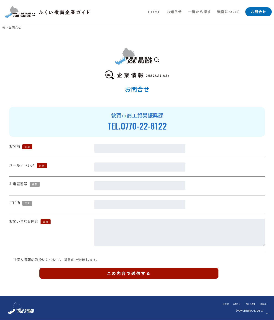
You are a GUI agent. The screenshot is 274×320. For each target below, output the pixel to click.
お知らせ (174, 12)
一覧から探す (199, 12)
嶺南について (228, 12)
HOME (154, 12)
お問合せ (258, 12)
